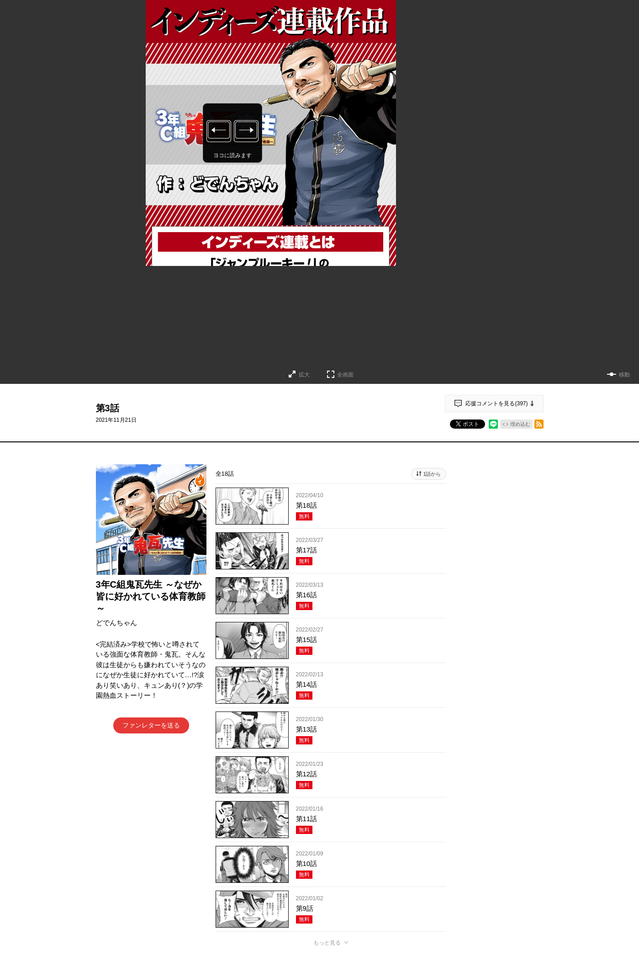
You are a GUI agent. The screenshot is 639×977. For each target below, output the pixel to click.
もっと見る (327, 943)
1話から (432, 474)
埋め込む (520, 424)
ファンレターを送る (151, 725)
